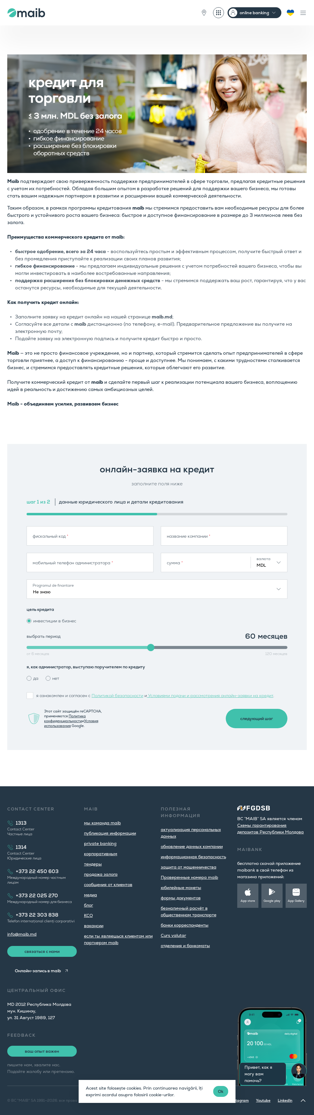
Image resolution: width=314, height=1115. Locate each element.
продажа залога (101, 874)
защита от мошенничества (188, 867)
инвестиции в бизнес (54, 621)
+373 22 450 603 (37, 871)
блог (88, 905)
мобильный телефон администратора (73, 563)
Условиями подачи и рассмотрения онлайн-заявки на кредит (210, 695)
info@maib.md (22, 934)
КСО (88, 915)
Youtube (263, 1100)
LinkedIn (285, 1100)
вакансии (93, 925)
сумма (175, 563)
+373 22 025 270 (37, 895)
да (35, 678)
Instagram (240, 1100)
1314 (21, 847)
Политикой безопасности (117, 695)
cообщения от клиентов (108, 884)
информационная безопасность (193, 856)
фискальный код (50, 536)
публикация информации (110, 833)
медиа (90, 895)
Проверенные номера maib (189, 877)
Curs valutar (173, 935)
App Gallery (296, 901)
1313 (21, 823)
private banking (100, 843)
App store (248, 901)
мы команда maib (102, 823)
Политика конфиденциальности (65, 718)
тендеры (93, 864)
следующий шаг (256, 718)
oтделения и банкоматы (185, 945)
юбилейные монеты (181, 887)
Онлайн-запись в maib (38, 970)
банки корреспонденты (185, 925)
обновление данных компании (192, 846)
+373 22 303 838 (37, 915)
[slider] (150, 647)
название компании (188, 536)
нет (55, 678)
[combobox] (269, 562)
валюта (263, 558)
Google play (272, 901)
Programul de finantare (53, 585)
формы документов (181, 898)
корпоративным (100, 853)
